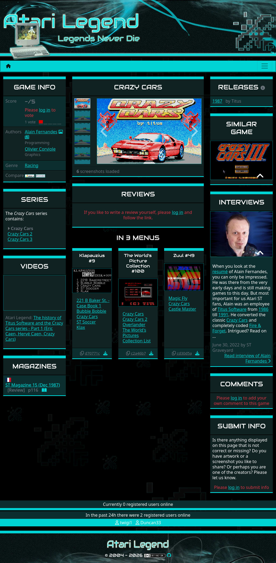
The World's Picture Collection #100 (138, 263)
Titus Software (232, 309)
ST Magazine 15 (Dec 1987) (32, 385)
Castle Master (182, 309)
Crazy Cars (87, 316)
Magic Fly (177, 298)
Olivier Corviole (40, 149)
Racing (31, 165)
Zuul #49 (184, 255)
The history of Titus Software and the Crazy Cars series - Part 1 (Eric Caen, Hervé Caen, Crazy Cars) (34, 328)
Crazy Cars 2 (20, 234)
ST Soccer (86, 322)
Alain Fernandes (41, 132)
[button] (104, 131)
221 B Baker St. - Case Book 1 (93, 303)
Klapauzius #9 (92, 258)
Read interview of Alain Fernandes (247, 358)
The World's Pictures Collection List (137, 335)
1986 (263, 309)
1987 (217, 101)
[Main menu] (264, 66)
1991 (223, 315)
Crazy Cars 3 (20, 239)
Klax (81, 327)
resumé (220, 271)
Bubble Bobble (91, 311)
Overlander (134, 325)
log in (44, 110)
